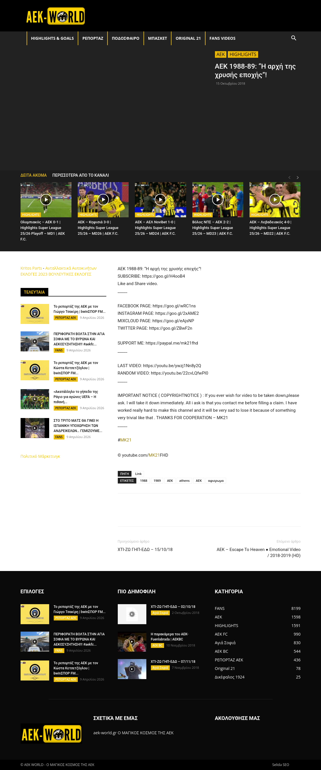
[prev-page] (289, 177)
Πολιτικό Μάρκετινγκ (40, 456)
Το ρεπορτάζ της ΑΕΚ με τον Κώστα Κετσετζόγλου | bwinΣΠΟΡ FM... (76, 368)
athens (184, 480)
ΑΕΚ (199, 480)
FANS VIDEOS (223, 38)
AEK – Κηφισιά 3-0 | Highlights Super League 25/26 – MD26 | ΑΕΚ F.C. (98, 228)
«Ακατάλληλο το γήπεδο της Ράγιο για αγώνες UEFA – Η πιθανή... (76, 397)
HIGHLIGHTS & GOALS (52, 38)
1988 (143, 480)
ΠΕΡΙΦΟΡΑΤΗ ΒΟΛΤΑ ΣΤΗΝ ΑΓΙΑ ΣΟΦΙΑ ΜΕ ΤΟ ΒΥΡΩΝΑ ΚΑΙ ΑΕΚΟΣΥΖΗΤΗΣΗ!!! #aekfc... (79, 339)
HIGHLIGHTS (243, 54)
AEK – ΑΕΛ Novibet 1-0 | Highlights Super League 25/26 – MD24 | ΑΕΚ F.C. (155, 228)
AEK (221, 54)
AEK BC (157, 645)
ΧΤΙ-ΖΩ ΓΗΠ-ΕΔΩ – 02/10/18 (173, 607)
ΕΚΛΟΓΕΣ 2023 (34, 274)
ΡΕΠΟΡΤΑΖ (92, 38)
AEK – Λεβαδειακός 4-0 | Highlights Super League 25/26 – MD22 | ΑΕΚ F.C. (270, 228)
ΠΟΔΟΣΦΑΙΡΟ (125, 38)
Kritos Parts (31, 268)
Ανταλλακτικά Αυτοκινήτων (70, 268)
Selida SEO (280, 764)
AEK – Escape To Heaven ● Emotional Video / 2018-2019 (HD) (259, 552)
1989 (157, 480)
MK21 (125, 440)
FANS (59, 350)
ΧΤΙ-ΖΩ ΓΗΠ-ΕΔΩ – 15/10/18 (145, 549)
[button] (294, 38)
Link (138, 473)
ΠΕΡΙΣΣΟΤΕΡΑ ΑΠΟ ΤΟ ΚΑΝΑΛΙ (80, 175)
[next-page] (298, 177)
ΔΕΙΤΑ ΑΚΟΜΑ (34, 175)
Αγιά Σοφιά (160, 613)
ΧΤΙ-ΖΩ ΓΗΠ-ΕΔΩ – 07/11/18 (173, 662)
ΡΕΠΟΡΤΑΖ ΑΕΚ (65, 318)
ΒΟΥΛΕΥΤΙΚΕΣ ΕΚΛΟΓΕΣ (69, 274)
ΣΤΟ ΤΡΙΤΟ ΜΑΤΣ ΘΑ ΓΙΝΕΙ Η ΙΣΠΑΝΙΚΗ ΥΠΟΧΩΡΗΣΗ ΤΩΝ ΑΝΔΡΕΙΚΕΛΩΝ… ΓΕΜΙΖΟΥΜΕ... (78, 426)
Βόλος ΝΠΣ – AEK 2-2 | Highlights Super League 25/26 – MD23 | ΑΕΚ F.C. (212, 228)
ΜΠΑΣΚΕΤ (157, 38)
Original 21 (188, 38)
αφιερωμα (216, 480)
